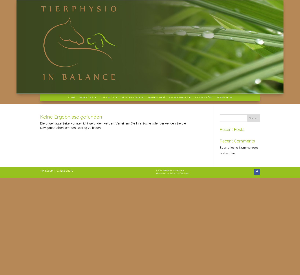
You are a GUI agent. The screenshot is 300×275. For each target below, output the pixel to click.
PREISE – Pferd (204, 97)
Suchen (253, 118)
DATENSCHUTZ (64, 170)
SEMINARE (223, 97)
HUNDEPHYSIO (131, 97)
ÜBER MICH (107, 97)
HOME (71, 97)
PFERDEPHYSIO (178, 97)
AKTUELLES (86, 97)
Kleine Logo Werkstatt (179, 173)
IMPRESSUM (46, 170)
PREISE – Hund (156, 97)
